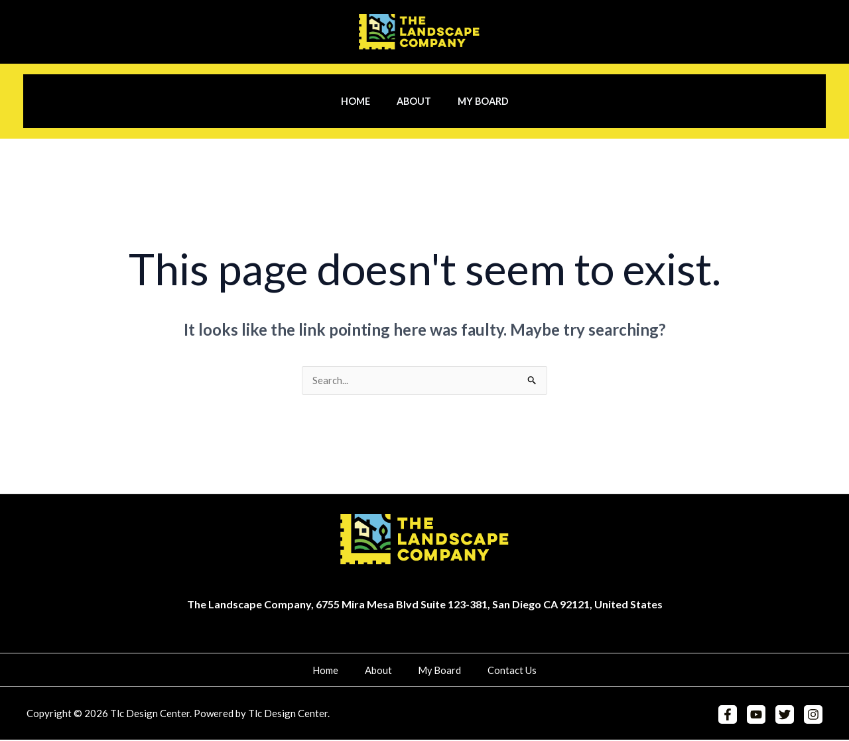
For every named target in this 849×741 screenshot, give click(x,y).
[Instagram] (813, 716)
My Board (475, 101)
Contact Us (497, 671)
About (414, 101)
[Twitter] (786, 716)
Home (362, 101)
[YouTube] (759, 716)
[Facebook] (733, 716)
